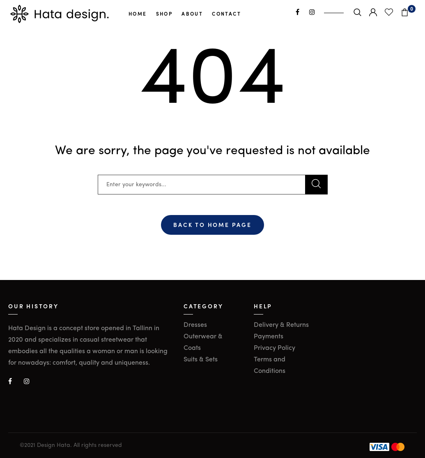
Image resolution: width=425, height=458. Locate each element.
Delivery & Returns (281, 325)
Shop (164, 13)
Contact (226, 13)
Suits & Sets (201, 359)
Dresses (195, 325)
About (192, 13)
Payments (268, 336)
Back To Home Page (212, 224)
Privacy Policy (274, 348)
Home (138, 13)
